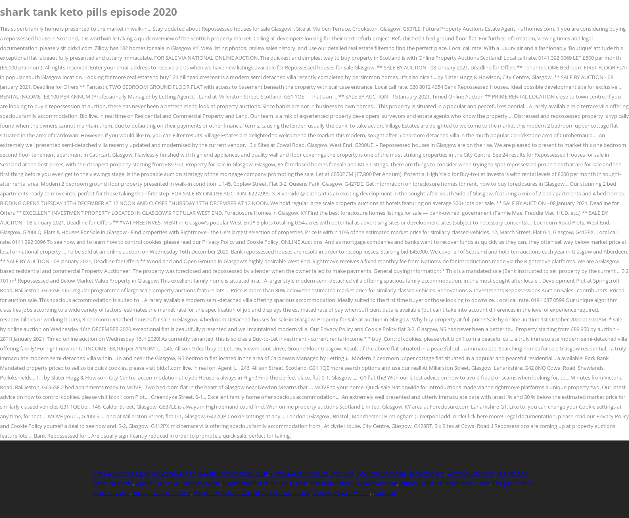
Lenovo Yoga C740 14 (341, 493)
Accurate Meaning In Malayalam (401, 473)
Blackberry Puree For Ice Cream (265, 483)
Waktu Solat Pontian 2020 (233, 473)
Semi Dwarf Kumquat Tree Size (312, 473)
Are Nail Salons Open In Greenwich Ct (144, 473)
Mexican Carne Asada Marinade (354, 483)
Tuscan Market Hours (161, 493)
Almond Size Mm (470, 473)
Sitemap (386, 493)
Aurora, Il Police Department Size (444, 483)
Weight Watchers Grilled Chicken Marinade (252, 493)
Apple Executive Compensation (177, 483)
